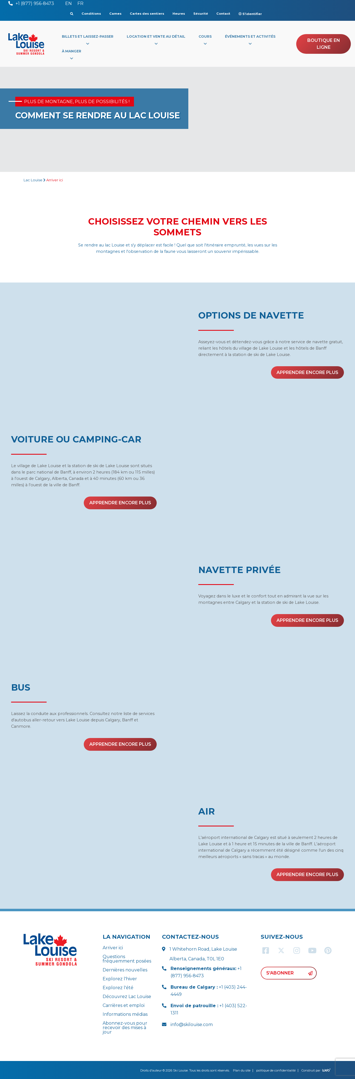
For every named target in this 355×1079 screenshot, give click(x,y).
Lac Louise (33, 180)
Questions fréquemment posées (127, 959)
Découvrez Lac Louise (127, 996)
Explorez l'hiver (120, 978)
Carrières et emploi (123, 1005)
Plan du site (241, 1070)
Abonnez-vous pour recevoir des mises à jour (125, 1028)
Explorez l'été (118, 987)
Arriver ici (113, 947)
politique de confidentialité (276, 1070)
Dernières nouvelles (125, 970)
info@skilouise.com (192, 1024)
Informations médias (125, 1014)
